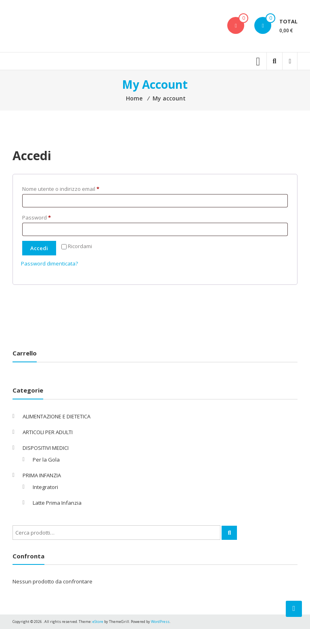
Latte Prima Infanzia (57, 502)
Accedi (39, 248)
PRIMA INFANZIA (42, 475)
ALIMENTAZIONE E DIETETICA (56, 416)
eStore (97, 621)
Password (47, 216)
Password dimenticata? (49, 263)
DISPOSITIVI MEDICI (46, 447)
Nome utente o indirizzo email (71, 188)
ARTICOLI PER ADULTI (48, 432)
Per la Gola (46, 459)
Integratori (45, 487)
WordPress (160, 621)
